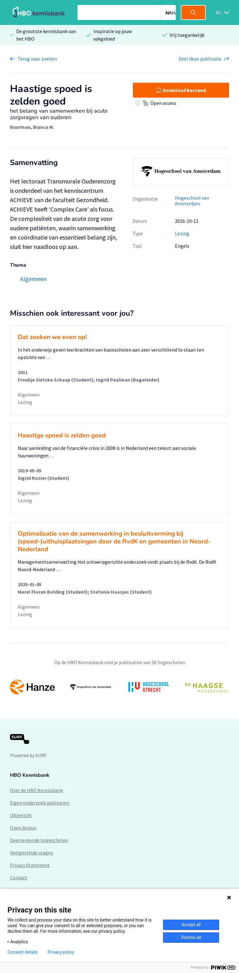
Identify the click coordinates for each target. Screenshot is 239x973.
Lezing (182, 233)
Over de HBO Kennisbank (36, 790)
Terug (37, 58)
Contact (18, 877)
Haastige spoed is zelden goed (62, 435)
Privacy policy (61, 952)
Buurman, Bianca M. (32, 127)
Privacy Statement (30, 865)
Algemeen (29, 395)
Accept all (191, 924)
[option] (119, 687)
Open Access (23, 828)
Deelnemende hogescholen (39, 840)
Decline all (191, 937)
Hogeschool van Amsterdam (192, 201)
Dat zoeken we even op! (52, 337)
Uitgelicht (21, 815)
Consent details (22, 952)
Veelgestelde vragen (31, 852)
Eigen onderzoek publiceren (39, 803)
